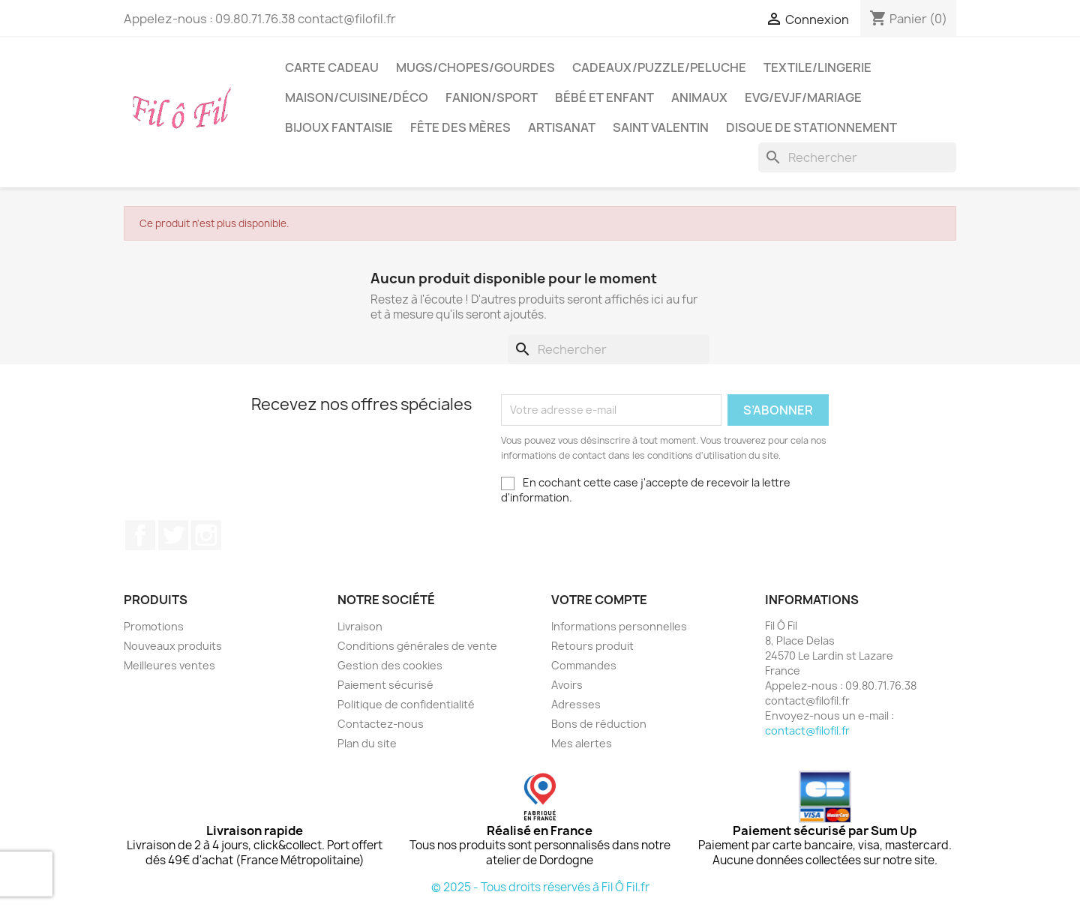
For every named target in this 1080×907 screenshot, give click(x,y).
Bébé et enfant (604, 97)
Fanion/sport (492, 97)
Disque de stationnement (811, 127)
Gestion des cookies (390, 665)
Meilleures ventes (169, 665)
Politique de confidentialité (406, 704)
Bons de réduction (598, 724)
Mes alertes (581, 743)
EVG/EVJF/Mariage (803, 97)
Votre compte (599, 599)
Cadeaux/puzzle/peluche (659, 67)
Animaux (699, 97)
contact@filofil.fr (807, 730)
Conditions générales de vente (417, 646)
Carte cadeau (332, 67)
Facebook (140, 535)
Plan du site (367, 743)
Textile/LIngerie (818, 67)
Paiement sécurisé (386, 685)
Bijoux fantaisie (339, 127)
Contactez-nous (381, 724)
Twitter (173, 535)
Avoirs (567, 685)
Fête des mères (460, 127)
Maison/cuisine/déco (356, 97)
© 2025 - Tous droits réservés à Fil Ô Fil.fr (540, 887)
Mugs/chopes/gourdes (475, 67)
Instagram (206, 535)
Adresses (576, 704)
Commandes (583, 665)
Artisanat (562, 127)
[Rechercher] (857, 157)
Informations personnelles (619, 626)
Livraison (360, 626)
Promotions (154, 626)
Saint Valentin (661, 127)
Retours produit (592, 646)
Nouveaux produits (173, 646)
